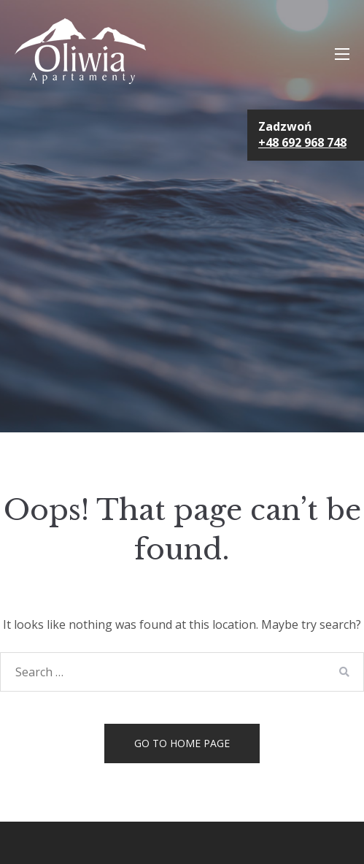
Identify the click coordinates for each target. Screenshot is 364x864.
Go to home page (182, 743)
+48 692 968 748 (302, 142)
